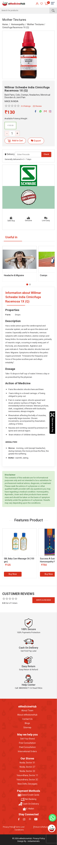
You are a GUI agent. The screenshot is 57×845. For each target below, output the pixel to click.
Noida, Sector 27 (27, 767)
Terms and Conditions (19, 828)
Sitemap (27, 727)
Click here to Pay (52, 422)
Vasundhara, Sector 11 (27, 775)
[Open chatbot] (51, 828)
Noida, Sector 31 (27, 762)
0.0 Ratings (26, 106)
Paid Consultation (27, 747)
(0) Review (37, 106)
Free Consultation (27, 743)
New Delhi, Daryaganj (27, 783)
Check (46, 154)
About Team (27, 710)
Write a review (43, 600)
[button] (27, 284)
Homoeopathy (17, 24)
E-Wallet (28, 808)
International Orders (27, 751)
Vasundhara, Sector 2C (27, 779)
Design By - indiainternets (28, 841)
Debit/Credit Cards (28, 795)
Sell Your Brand (27, 738)
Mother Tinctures (35, 24)
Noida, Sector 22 (27, 771)
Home (5, 24)
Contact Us (27, 719)
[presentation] (5, 554)
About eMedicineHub (27, 714)
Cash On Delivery (28, 804)
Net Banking (28, 799)
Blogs (27, 723)
